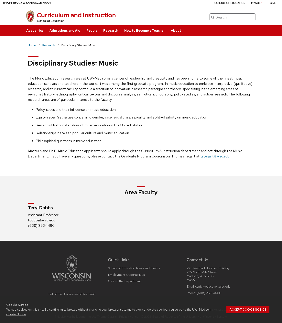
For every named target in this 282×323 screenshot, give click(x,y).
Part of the (71, 294)
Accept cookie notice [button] (248, 310)
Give (273, 3)
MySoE (257, 3)
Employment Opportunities (126, 275)
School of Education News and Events (134, 268)
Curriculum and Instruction (76, 15)
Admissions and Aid (64, 31)
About (176, 31)
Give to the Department (124, 281)
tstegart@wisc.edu (215, 156)
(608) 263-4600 (209, 293)
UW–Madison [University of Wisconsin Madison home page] (27, 3)
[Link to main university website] (71, 282)
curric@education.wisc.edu (212, 287)
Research (110, 31)
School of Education (50, 21)
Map (191, 280)
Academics (35, 31)
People (91, 31)
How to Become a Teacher (144, 31)
